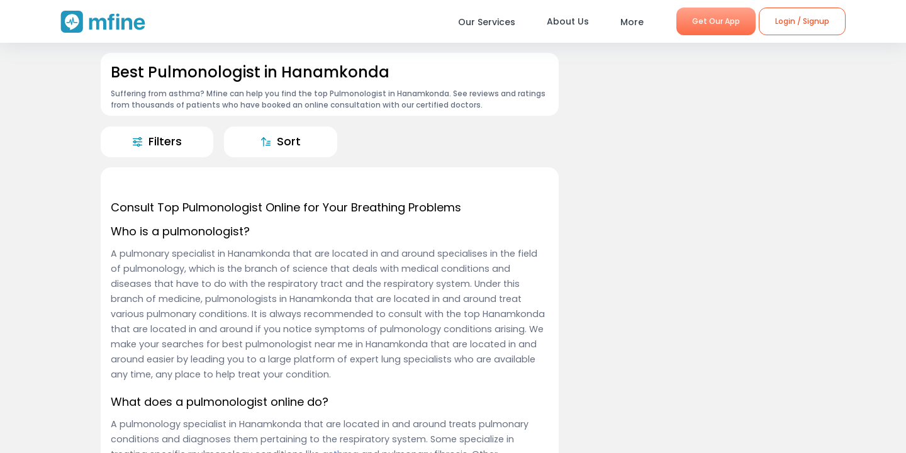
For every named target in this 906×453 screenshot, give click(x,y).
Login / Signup (802, 21)
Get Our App (716, 21)
